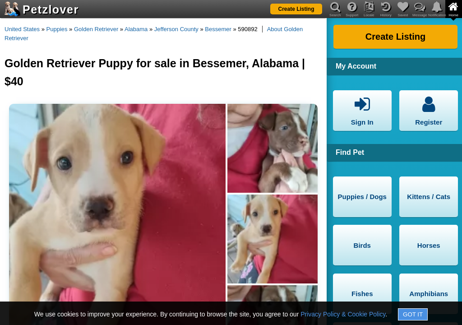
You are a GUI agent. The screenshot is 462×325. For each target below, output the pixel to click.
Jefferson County (176, 29)
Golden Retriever (96, 29)
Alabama (136, 29)
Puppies (57, 29)
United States (22, 29)
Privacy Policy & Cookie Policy (342, 314)
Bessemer (218, 29)
